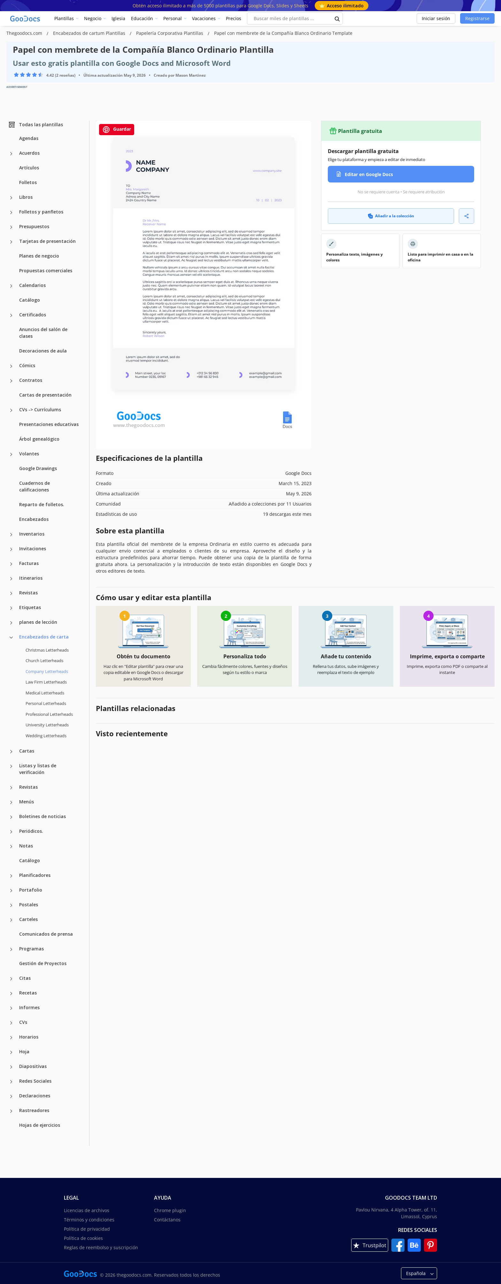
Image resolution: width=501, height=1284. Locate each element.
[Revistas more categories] (11, 593)
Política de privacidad (87, 1229)
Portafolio (30, 890)
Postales (28, 904)
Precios (233, 18)
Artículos (29, 168)
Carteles (28, 919)
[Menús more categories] (11, 802)
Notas (26, 846)
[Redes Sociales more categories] (11, 1082)
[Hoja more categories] (11, 1052)
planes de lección (38, 622)
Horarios (28, 1037)
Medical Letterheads (45, 693)
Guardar (116, 130)
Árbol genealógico (39, 439)
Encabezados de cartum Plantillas (90, 33)
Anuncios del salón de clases (43, 332)
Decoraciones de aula (43, 351)
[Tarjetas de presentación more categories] (11, 242)
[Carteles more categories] (11, 920)
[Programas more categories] (11, 949)
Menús (26, 802)
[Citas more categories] (11, 979)
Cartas (26, 751)
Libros (26, 197)
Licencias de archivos (86, 1210)
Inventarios (31, 534)
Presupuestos (34, 226)
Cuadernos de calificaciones (34, 486)
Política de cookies (83, 1238)
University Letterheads (47, 725)
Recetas (28, 993)
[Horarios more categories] (11, 1037)
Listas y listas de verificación (37, 768)
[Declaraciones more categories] (11, 1096)
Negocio (92, 18)
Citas (25, 978)
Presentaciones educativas (49, 424)
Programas (31, 949)
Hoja (24, 1051)
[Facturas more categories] (11, 564)
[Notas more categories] (11, 846)
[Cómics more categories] (11, 366)
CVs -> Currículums (40, 409)
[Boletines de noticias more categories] (11, 817)
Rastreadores (34, 1110)
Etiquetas (30, 607)
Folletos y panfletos (41, 212)
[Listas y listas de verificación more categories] (11, 766)
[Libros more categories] (11, 198)
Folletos (28, 182)
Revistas (28, 593)
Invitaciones (32, 548)
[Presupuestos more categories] (11, 227)
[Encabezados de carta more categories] (11, 637)
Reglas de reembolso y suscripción (101, 1247)
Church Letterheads (44, 660)
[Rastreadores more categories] (11, 1111)
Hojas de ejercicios (39, 1125)
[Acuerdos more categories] (11, 154)
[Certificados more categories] (11, 315)
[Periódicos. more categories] (11, 832)
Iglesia (118, 18)
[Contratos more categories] (11, 381)
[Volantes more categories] (11, 454)
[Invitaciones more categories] (11, 549)
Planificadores (34, 875)
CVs (23, 1022)
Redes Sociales (35, 1081)
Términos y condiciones (89, 1220)
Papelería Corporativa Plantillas (170, 33)
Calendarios (32, 285)
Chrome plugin (170, 1210)
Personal (172, 18)
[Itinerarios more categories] (11, 579)
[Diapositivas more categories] (11, 1067)
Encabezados (34, 519)
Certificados (32, 315)
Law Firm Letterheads (46, 682)
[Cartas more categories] (11, 751)
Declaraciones (34, 1096)
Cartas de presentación (45, 395)
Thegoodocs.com (24, 33)
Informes (29, 1007)
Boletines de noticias (42, 816)
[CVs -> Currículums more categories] (11, 410)
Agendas (28, 138)
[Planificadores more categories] (11, 876)
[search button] (337, 18)
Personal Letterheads (46, 703)
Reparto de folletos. (41, 504)
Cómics (27, 365)
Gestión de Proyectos (42, 963)
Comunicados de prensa (46, 934)
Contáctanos (167, 1220)
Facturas (29, 563)
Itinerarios (30, 578)
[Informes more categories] (11, 1008)
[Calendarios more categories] (11, 286)
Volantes (29, 454)
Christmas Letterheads (47, 650)
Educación (142, 18)
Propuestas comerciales (45, 270)
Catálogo (29, 300)
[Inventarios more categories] (11, 534)
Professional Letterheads (49, 714)
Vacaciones (204, 18)
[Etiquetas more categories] (11, 608)
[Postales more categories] (11, 905)
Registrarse (477, 18)
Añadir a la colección (391, 216)
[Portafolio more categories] (11, 890)
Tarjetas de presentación (47, 241)
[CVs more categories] (11, 1023)
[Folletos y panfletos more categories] (11, 212)
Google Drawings (38, 468)
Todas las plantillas (35, 124)
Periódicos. (31, 831)
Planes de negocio (39, 256)
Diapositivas (33, 1066)
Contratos (30, 380)
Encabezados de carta (44, 637)
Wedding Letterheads (46, 736)
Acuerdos (29, 153)
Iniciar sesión (436, 18)
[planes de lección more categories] (11, 623)
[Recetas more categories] (11, 993)
